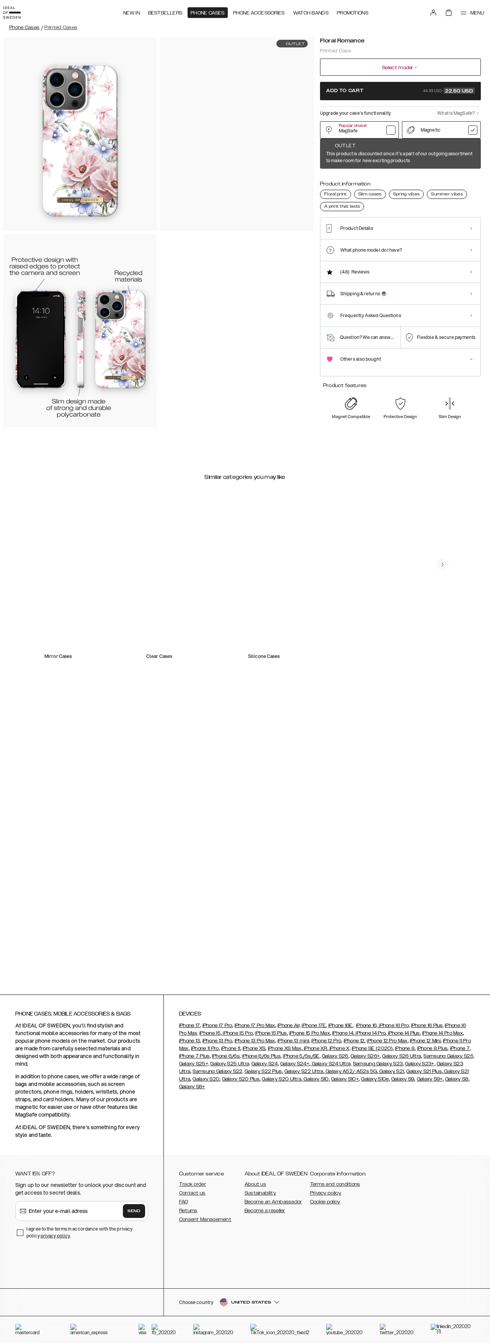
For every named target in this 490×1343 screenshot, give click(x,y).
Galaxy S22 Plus (263, 1142)
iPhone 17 (189, 1096)
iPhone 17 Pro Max (255, 1096)
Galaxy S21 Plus (424, 1142)
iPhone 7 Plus (194, 1127)
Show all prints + (462, 154)
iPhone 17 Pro (217, 1096)
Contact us (192, 1263)
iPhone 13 (189, 1111)
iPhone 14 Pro (369, 1104)
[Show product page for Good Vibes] (448, 178)
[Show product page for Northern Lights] (471, 178)
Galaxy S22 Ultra (303, 1142)
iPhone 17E (314, 1096)
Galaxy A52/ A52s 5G (351, 1142)
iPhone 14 (342, 1104)
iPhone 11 (230, 1119)
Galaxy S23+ (419, 1134)
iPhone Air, (289, 1096)
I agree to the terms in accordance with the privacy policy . (79, 1303)
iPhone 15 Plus (271, 1104)
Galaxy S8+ (192, 1157)
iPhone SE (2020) (372, 1119)
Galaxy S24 (265, 1134)
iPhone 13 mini (293, 1111)
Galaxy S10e (375, 1150)
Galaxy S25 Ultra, (230, 1134)
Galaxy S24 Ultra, (330, 1134)
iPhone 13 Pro (217, 1111)
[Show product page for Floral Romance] (330, 178)
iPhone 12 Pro (326, 1111)
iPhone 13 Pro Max (255, 1111)
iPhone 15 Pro (237, 1104)
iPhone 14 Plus (403, 1104)
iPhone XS (254, 1119)
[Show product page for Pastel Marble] (377, 178)
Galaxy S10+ (345, 1150)
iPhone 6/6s (226, 1127)
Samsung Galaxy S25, (448, 1127)
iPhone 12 (354, 1111)
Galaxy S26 (335, 1127)
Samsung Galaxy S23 (378, 1134)
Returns (188, 1281)
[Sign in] (425, 10)
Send (133, 1282)
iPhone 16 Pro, (394, 1096)
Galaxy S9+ (430, 1150)
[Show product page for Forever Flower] (353, 178)
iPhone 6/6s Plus (261, 1127)
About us (255, 1255)
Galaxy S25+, (194, 1134)
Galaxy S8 (457, 1150)
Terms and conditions (335, 1255)
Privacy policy (325, 1263)
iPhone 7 (460, 1119)
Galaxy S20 (206, 1150)
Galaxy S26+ (365, 1127)
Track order (192, 1255)
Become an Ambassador (273, 1272)
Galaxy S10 (315, 1150)
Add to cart (400, 91)
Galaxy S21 (391, 1142)
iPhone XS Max (285, 1119)
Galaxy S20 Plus (241, 1150)
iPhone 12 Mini (425, 1111)
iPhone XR (315, 1119)
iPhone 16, (367, 1096)
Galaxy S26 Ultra (401, 1127)
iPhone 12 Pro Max (387, 1111)
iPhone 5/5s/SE (301, 1127)
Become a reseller (265, 1281)
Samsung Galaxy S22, (218, 1142)
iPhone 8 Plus (432, 1119)
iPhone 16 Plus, (427, 1096)
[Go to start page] (18, 11)
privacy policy (55, 1306)
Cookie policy (325, 1272)
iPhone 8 (405, 1119)
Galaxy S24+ (294, 1134)
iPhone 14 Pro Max (442, 1104)
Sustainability (260, 1263)
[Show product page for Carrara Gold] (400, 178)
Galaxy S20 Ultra (281, 1150)
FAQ (183, 1272)
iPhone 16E (340, 1096)
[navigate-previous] (449, 750)
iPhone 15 (209, 1104)
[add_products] (365, 486)
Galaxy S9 (403, 1150)
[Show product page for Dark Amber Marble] (424, 178)
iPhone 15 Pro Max (309, 1104)
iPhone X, (339, 1119)
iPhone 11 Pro (205, 1119)
